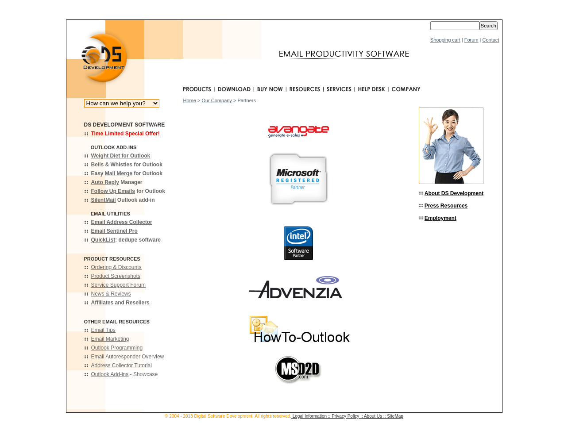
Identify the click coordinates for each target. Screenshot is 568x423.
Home (189, 100)
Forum (471, 39)
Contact (490, 39)
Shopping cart (445, 39)
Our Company (216, 100)
